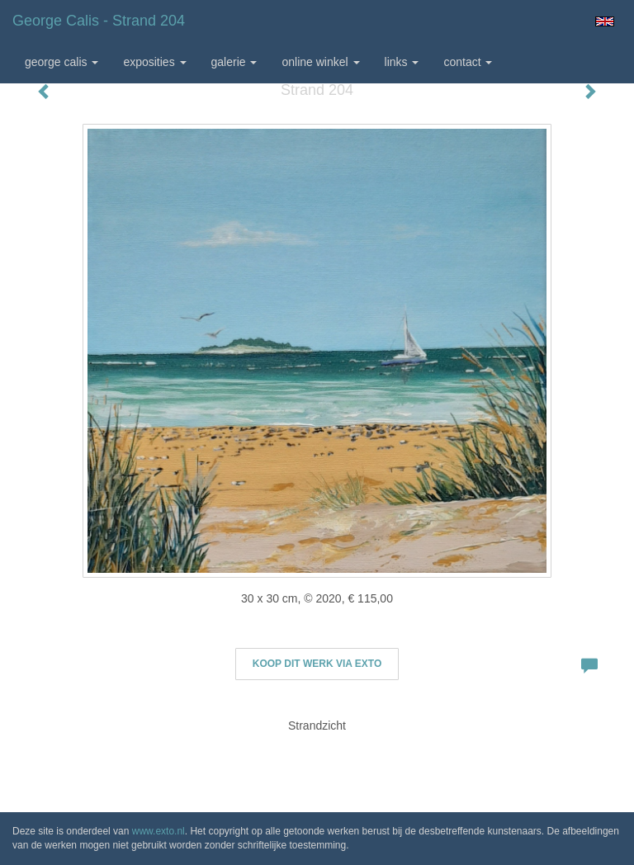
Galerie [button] (234, 62)
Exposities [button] (154, 62)
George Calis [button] (61, 62)
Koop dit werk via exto (317, 663)
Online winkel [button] (320, 62)
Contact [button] (467, 62)
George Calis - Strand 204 (98, 20)
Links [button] (402, 62)
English (604, 21)
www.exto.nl (158, 831)
